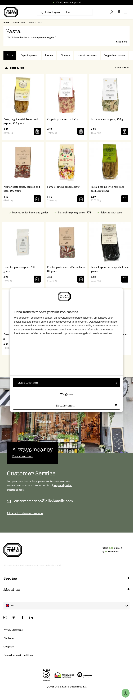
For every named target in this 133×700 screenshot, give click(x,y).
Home (6, 22)
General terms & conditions (18, 655)
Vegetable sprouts (114, 55)
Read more (121, 42)
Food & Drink (19, 22)
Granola (65, 55)
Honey (49, 55)
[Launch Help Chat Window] (126, 693)
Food (31, 22)
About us (11, 589)
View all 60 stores (22, 456)
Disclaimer (9, 638)
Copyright (8, 646)
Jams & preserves (87, 55)
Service (10, 578)
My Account (112, 12)
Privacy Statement (13, 630)
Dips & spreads (29, 55)
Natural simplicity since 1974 (74, 212)
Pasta (10, 55)
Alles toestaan (67, 382)
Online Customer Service (25, 513)
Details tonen (86, 405)
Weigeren (66, 394)
